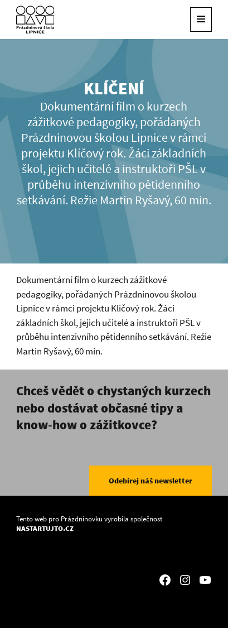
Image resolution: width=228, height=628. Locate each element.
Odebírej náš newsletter (150, 481)
